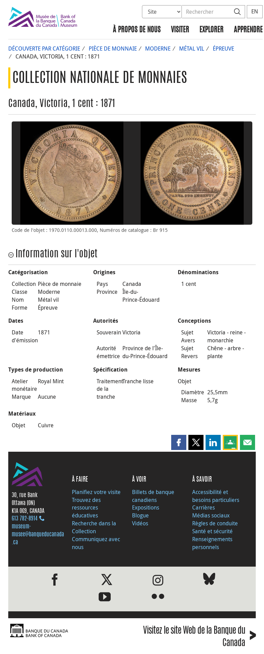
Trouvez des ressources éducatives (86, 507)
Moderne (157, 48)
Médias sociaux (211, 515)
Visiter (180, 30)
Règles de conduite (215, 523)
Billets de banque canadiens (153, 496)
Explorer (211, 30)
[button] (178, 442)
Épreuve (223, 48)
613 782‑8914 (24, 519)
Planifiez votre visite (96, 492)
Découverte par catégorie (44, 48)
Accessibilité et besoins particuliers (215, 496)
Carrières (203, 507)
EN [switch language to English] (254, 11)
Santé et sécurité (212, 531)
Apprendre (248, 30)
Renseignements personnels (212, 543)
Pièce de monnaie (113, 48)
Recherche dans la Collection (94, 527)
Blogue (140, 515)
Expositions (145, 507)
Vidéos (140, 523)
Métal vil (191, 48)
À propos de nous (137, 30)
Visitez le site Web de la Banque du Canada (199, 637)
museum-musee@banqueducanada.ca (38, 534)
